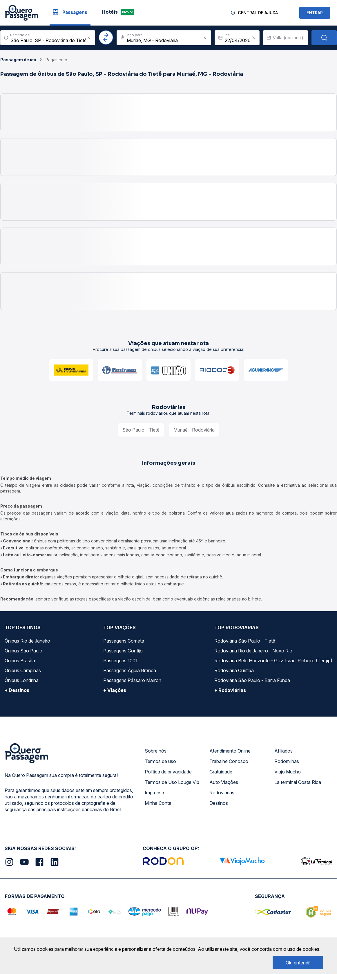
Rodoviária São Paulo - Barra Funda (252, 680)
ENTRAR (315, 12)
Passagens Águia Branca (129, 670)
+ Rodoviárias (230, 690)
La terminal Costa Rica (297, 782)
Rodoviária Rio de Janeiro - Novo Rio (253, 651)
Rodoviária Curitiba (234, 670)
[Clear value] (254, 38)
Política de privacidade (168, 772)
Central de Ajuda (258, 12)
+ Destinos (17, 690)
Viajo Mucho (287, 772)
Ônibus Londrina (22, 680)
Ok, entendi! (298, 963)
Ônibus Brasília (20, 660)
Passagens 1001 (120, 660)
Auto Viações (223, 782)
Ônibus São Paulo (23, 651)
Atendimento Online (230, 751)
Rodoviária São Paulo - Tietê (244, 641)
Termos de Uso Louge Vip (172, 782)
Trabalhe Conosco (228, 761)
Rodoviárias (221, 793)
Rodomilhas (286, 761)
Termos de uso (160, 761)
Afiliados (283, 751)
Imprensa (154, 793)
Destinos (218, 803)
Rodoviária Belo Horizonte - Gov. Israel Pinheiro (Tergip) (273, 660)
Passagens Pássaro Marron (132, 680)
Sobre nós (155, 751)
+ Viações (114, 690)
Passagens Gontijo (123, 651)
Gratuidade (220, 772)
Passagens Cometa (123, 641)
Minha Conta (158, 803)
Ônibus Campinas (23, 670)
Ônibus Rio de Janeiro (27, 641)
